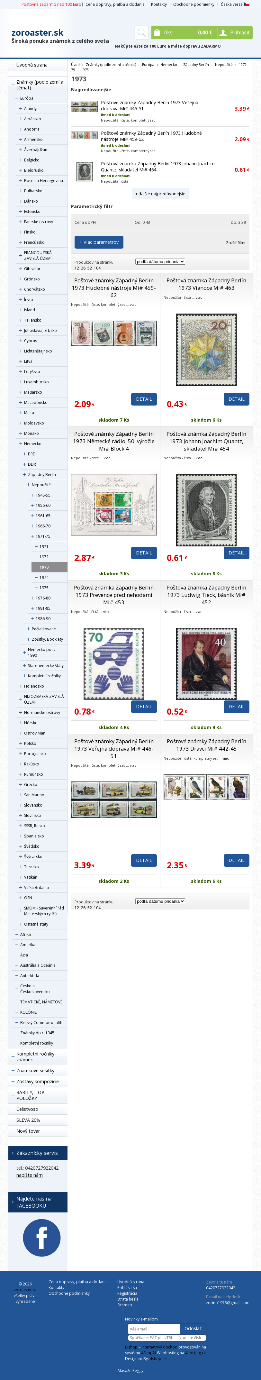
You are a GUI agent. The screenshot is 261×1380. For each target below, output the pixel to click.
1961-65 (43, 515)
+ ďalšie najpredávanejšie (160, 193)
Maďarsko (33, 392)
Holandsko (34, 686)
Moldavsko (34, 423)
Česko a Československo (35, 988)
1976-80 (43, 598)
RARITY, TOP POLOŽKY (30, 1095)
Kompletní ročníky (44, 676)
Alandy (30, 108)
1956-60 (43, 505)
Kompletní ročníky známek (35, 1057)
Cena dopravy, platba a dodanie (115, 4)
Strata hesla (128, 1299)
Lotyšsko (32, 371)
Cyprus (30, 340)
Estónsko (32, 211)
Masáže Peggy (130, 1370)
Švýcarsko (33, 856)
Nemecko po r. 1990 (41, 652)
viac (133, 304)
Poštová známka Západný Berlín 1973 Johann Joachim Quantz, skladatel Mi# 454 (206, 441)
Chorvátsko (34, 289)
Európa (26, 98)
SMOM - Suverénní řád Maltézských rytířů (44, 911)
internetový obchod (159, 1347)
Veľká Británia (36, 887)
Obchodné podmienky (193, 4)
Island (29, 310)
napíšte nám (29, 1175)
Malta (29, 413)
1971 (44, 546)
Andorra (32, 129)
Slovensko (33, 805)
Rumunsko (33, 774)
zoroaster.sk (37, 32)
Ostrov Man (34, 733)
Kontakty (159, 4)
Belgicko (32, 160)
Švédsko (32, 846)
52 (89, 268)
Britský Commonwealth (41, 1022)
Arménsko (33, 139)
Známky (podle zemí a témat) (39, 85)
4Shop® (148, 1353)
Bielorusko (34, 170)
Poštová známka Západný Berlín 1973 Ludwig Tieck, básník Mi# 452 (206, 595)
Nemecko (32, 443)
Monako (31, 433)
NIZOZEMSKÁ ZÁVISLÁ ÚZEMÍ (44, 699)
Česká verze (235, 4)
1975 (44, 587)
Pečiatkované (44, 629)
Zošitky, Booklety (47, 639)
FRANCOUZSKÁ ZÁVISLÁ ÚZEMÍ (38, 255)
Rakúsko (31, 764)
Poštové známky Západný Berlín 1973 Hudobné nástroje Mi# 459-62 (114, 288)
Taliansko (32, 320)
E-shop (131, 1347)
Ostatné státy (36, 924)
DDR (32, 464)
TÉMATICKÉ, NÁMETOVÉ (41, 1002)
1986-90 (43, 618)
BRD (32, 454)
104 (97, 268)
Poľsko (30, 743)
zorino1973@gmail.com (227, 1302)
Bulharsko (33, 191)
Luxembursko (36, 382)
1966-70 (43, 526)
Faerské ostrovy (38, 221)
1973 (44, 567)
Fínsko (30, 232)
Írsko (28, 299)
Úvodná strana (32, 65)
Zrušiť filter (236, 242)
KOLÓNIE (28, 1012)
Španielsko (34, 836)
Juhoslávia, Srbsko (40, 330)
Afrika (25, 934)
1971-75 (43, 536)
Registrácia (127, 1293)
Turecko (31, 867)
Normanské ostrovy (42, 712)
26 (83, 268)
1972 (44, 557)
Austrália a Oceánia (38, 965)
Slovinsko (32, 815)
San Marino (34, 795)
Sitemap (124, 1305)
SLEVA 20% (28, 1120)
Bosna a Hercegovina (43, 180)
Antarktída (29, 975)
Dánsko (31, 201)
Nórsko (31, 723)
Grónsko (32, 279)
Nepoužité (41, 485)
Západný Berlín (42, 474)
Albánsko (32, 119)
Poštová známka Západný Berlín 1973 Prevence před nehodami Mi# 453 (114, 595)
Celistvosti (27, 1109)
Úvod (75, 64)
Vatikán (30, 877)
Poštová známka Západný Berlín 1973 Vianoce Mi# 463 (206, 284)
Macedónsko (36, 402)
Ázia (24, 955)
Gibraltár (32, 268)
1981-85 (43, 608)
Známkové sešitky (35, 1070)
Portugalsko (35, 753)
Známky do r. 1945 (37, 1033)
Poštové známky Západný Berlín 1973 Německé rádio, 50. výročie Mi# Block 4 (114, 441)
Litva (28, 361)
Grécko (30, 784)
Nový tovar (28, 1131)
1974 (44, 577)
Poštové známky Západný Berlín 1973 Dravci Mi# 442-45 (206, 744)
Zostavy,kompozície (37, 1081)
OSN (28, 897)
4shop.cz (158, 1358)
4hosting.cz (195, 1353)
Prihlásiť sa (127, 1287)
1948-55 (43, 495)
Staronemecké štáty (46, 665)
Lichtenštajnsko (38, 351)
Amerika (27, 944)
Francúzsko (34, 242)
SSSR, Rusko (34, 825)
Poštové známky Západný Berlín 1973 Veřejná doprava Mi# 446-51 (114, 748)
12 (77, 268)
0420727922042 (220, 1288)
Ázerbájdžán (35, 149)
